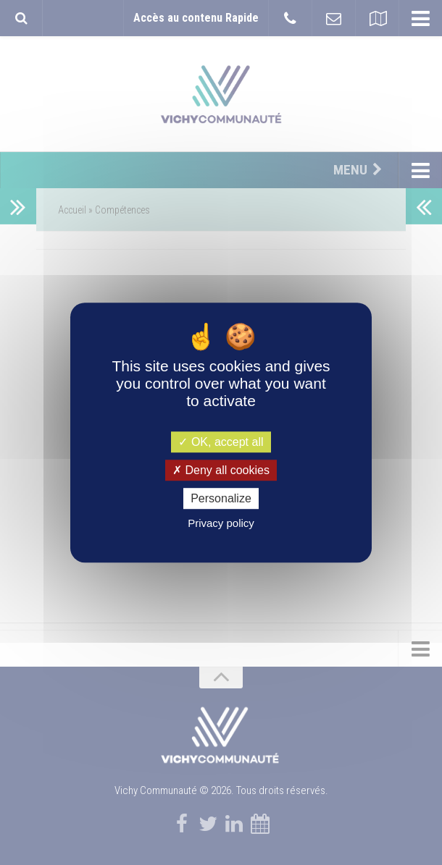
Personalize (221, 498)
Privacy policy (221, 523)
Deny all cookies (221, 470)
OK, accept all (220, 442)
